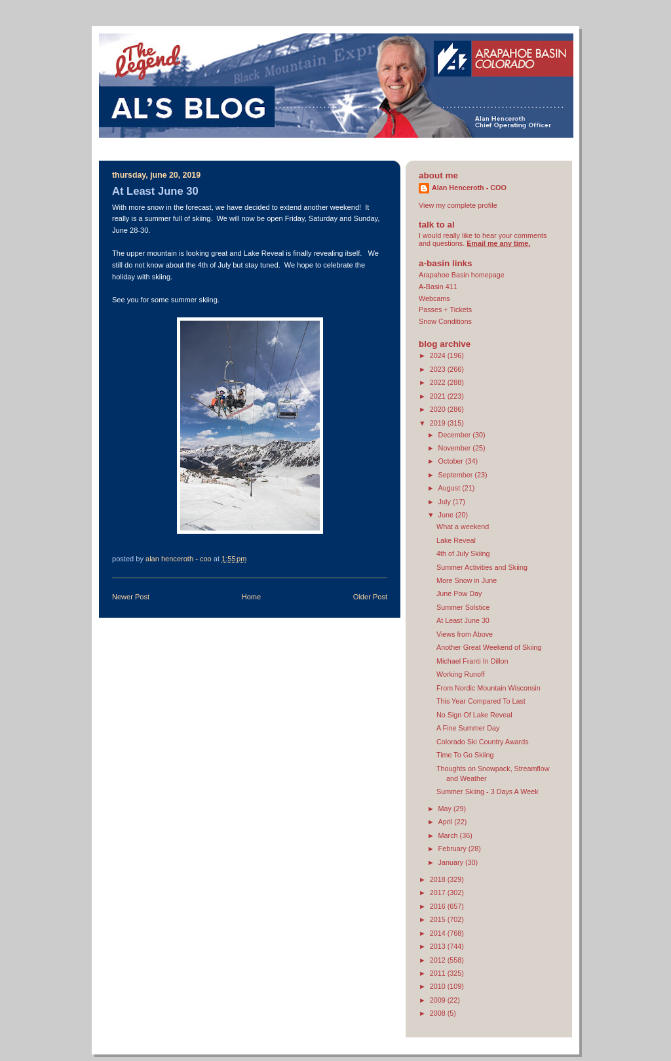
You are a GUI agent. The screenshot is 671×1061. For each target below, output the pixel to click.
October (451, 461)
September (456, 475)
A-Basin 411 (438, 286)
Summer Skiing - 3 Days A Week (487, 791)
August (450, 488)
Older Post (370, 597)
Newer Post (130, 597)
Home (251, 597)
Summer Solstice (462, 607)
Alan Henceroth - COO (469, 187)
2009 (439, 1000)
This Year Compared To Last (481, 701)
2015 (439, 919)
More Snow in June (466, 580)
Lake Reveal (456, 540)
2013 (439, 946)
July (445, 502)
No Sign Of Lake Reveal (474, 715)
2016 (439, 906)
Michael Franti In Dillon (472, 661)
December (455, 435)
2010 (439, 986)
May (445, 808)
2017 (439, 892)
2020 (439, 409)
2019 (439, 423)
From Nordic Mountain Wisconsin (488, 688)
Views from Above (464, 634)
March (449, 835)
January (451, 862)
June (446, 515)
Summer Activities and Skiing (481, 567)
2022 (439, 382)
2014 (439, 933)
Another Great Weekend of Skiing (488, 647)
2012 (439, 960)
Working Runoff (460, 674)
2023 (439, 369)
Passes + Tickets (445, 309)
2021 (439, 396)
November (455, 448)
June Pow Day (459, 593)
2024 (439, 355)
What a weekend (462, 526)
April (446, 822)
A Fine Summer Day (467, 728)
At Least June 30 (462, 620)
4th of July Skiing (463, 553)
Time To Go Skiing (464, 755)
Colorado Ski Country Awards (482, 742)
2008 (439, 1013)
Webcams (434, 298)
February (453, 848)
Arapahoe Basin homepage (462, 275)
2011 (439, 973)
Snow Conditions (445, 321)
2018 (439, 879)
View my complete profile (458, 205)
